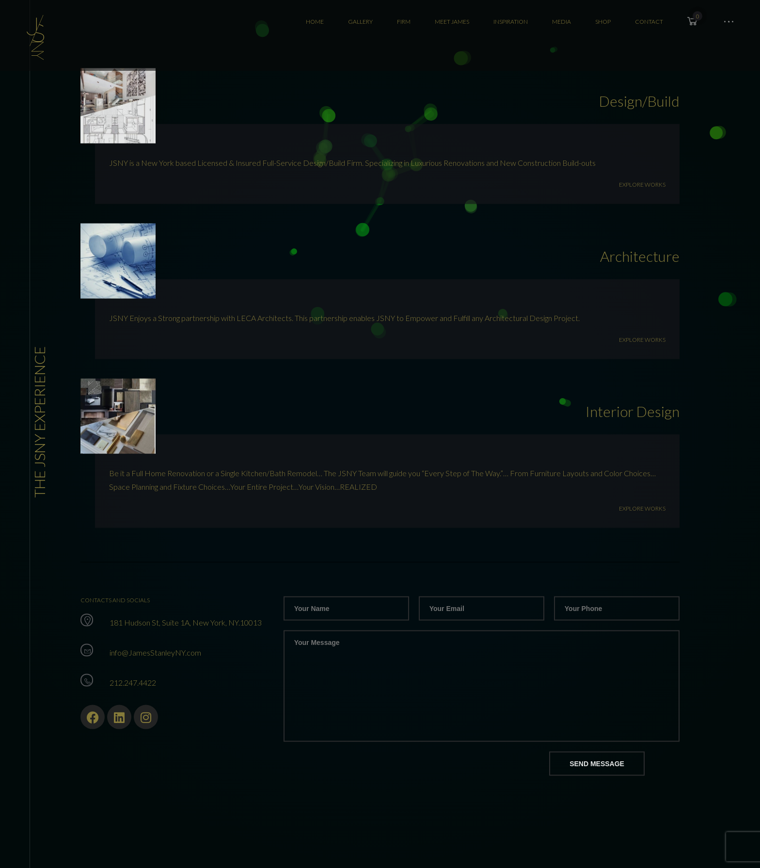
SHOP (603, 21)
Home (315, 21)
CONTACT (649, 21)
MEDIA (561, 21)
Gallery (360, 21)
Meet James (452, 21)
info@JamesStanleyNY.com (155, 663)
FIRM (404, 21)
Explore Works (642, 195)
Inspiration (510, 21)
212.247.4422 (133, 693)
